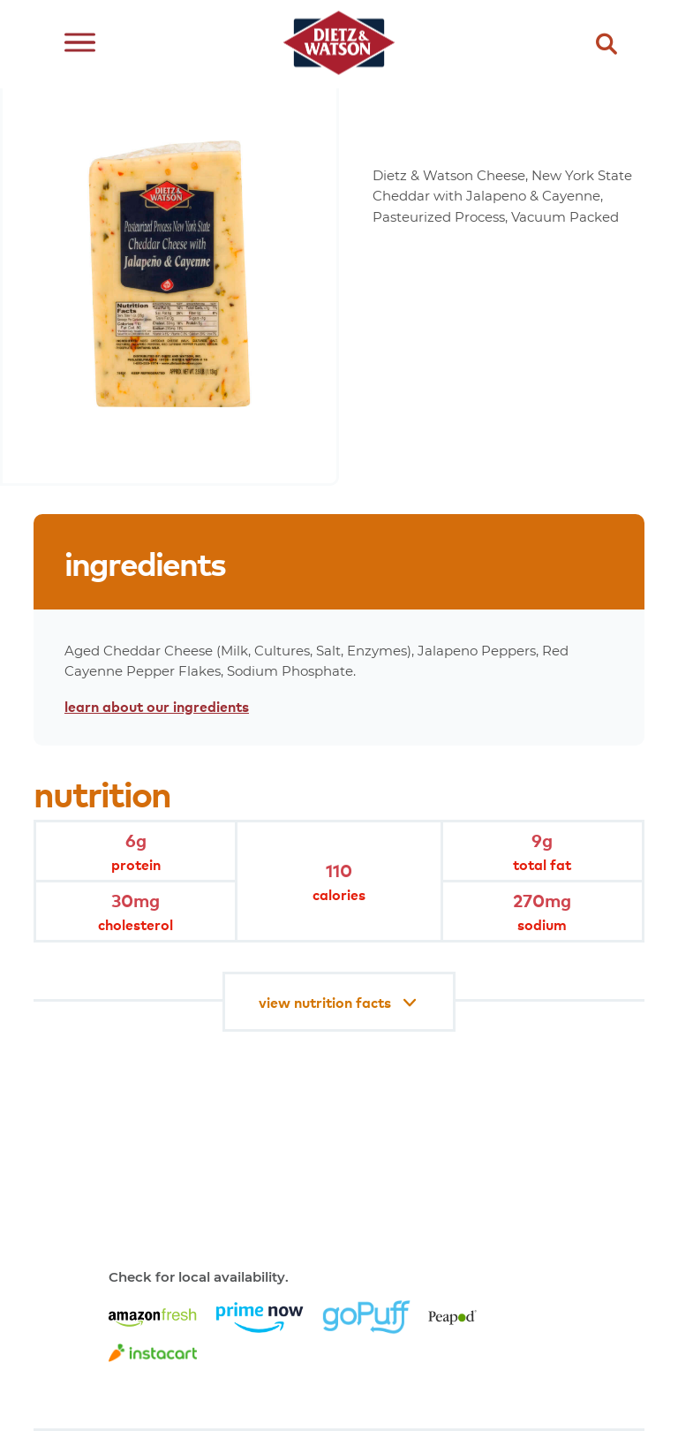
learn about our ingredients (156, 706)
